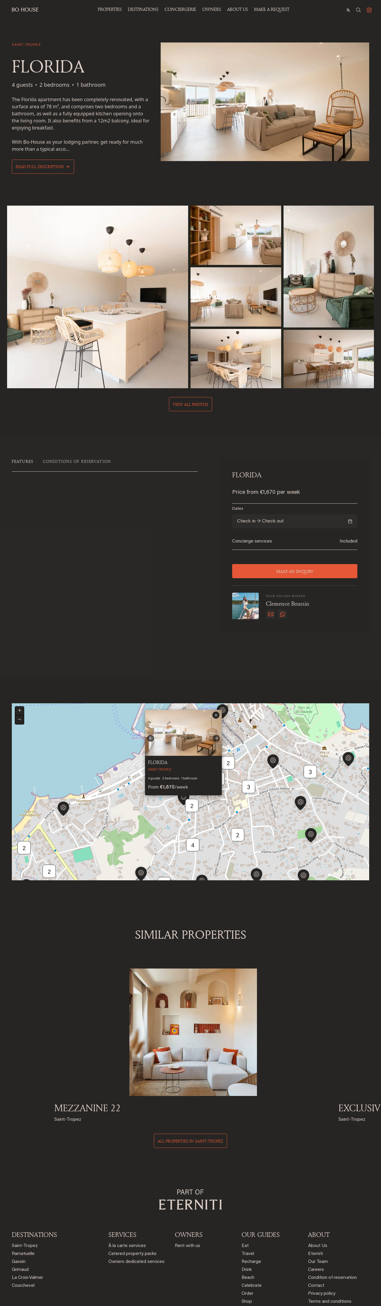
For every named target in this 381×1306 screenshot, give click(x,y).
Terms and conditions (329, 1257)
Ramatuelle (23, 1209)
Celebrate (252, 1241)
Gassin (18, 1217)
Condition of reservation (332, 1233)
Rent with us (187, 1201)
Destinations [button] (143, 9)
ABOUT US (237, 9)
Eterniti (315, 1209)
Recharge (251, 1217)
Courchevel (23, 1241)
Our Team (318, 1217)
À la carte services (127, 1201)
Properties (110, 9)
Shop (247, 1257)
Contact (316, 1241)
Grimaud (20, 1225)
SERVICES (122, 1190)
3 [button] (310, 746)
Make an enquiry (294, 570)
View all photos (190, 403)
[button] (183, 773)
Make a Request (271, 9)
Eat (245, 1201)
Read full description (40, 166)
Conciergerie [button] (180, 9)
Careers (316, 1225)
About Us (317, 1201)
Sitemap (316, 1265)
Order (247, 1249)
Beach (248, 1233)
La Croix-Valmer (27, 1233)
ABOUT (319, 1190)
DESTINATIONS (34, 1190)
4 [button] (192, 819)
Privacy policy (321, 1249)
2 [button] (49, 846)
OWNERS (211, 9)
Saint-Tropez (25, 1201)
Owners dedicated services (136, 1217)
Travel (248, 1209)
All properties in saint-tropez (190, 1096)
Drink (247, 1225)
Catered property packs (132, 1209)
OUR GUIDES (261, 1190)
